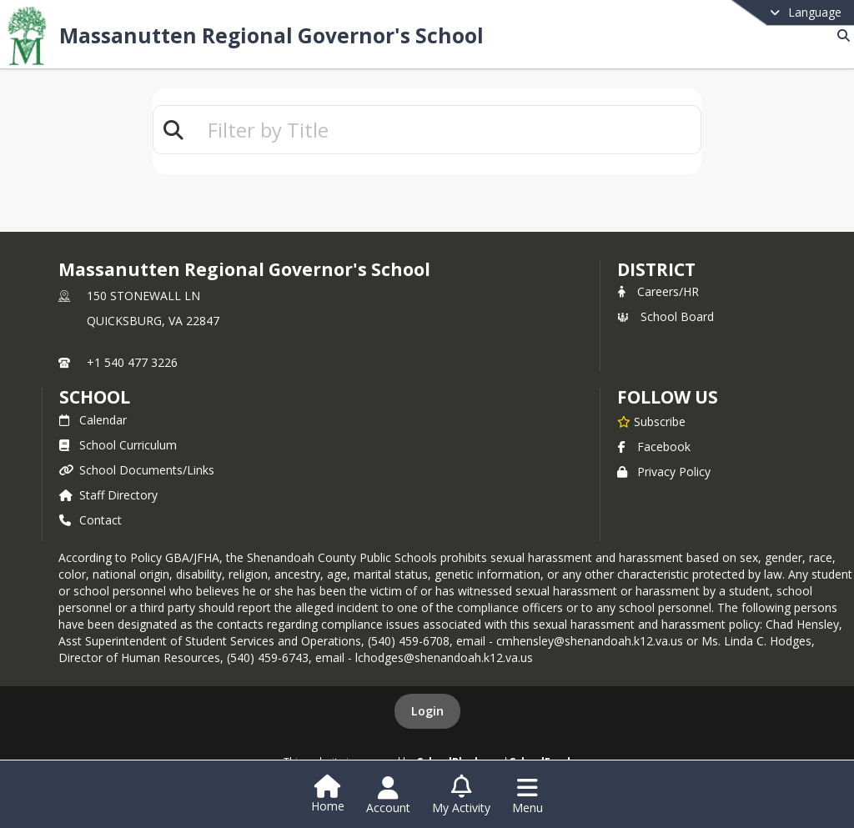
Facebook (654, 446)
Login (427, 711)
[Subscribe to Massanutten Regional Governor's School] (651, 421)
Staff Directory (108, 495)
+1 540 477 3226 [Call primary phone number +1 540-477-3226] (132, 362)
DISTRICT (656, 269)
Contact (90, 520)
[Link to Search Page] (840, 35)
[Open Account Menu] (388, 795)
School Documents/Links (136, 470)
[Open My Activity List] (461, 795)
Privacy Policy (664, 471)
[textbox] (447, 129)
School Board (665, 316)
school (94, 397)
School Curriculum (118, 445)
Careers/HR (658, 291)
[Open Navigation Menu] (527, 795)
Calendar (93, 420)
